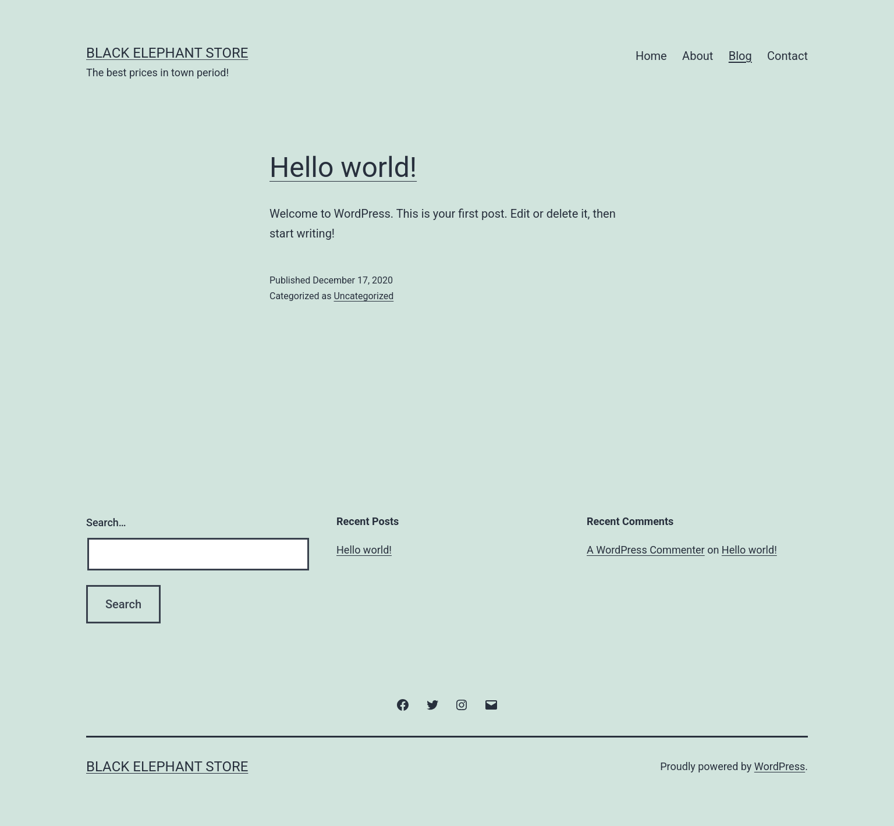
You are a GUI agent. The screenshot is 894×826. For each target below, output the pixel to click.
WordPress (779, 766)
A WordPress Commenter (646, 550)
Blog (740, 56)
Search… (106, 522)
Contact (787, 56)
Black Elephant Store (167, 53)
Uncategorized (363, 296)
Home (651, 56)
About (697, 56)
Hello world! (343, 167)
